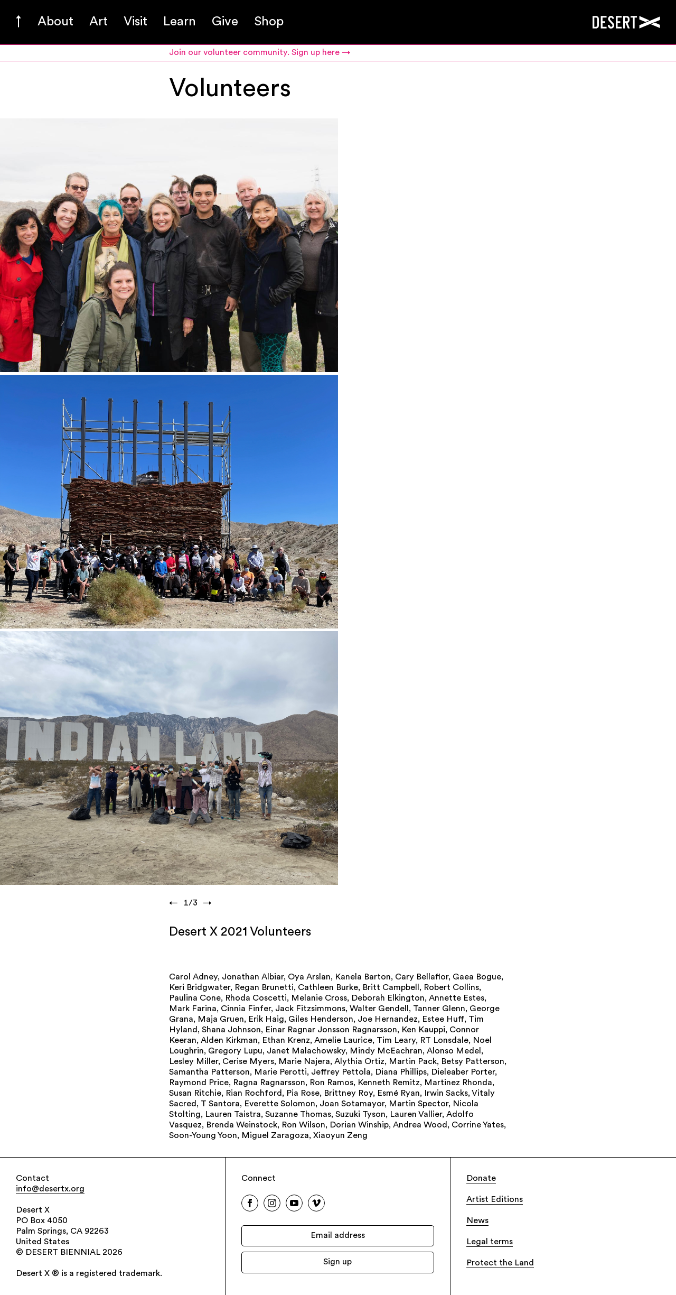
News (477, 1221)
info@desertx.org (50, 1189)
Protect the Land (500, 1263)
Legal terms (489, 1242)
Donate (481, 1178)
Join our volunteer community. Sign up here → (260, 53)
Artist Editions (494, 1200)
